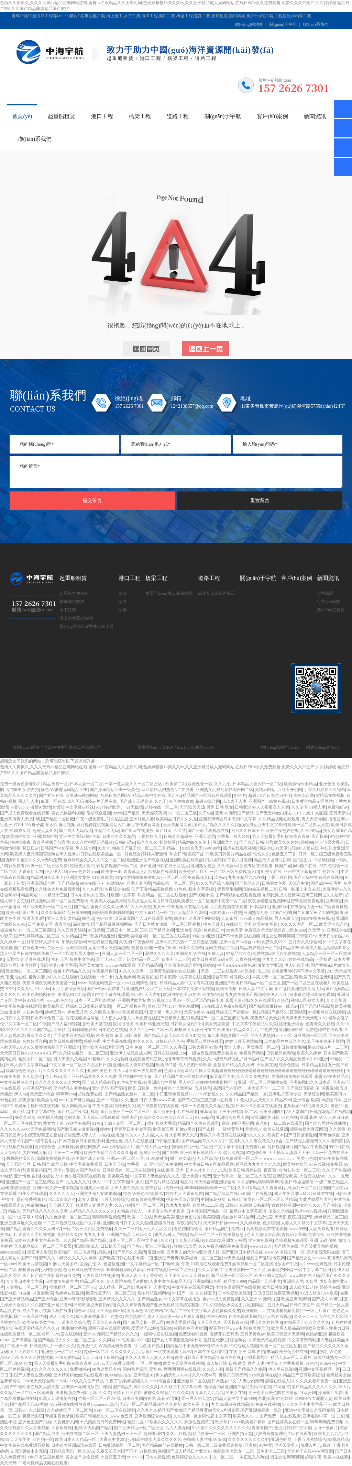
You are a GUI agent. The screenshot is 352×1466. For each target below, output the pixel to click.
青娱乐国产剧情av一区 (236, 1012)
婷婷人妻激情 (155, 854)
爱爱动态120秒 (144, 1328)
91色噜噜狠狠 (181, 801)
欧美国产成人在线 (88, 1158)
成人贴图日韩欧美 (194, 1064)
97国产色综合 (88, 1170)
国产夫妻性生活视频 (32, 1375)
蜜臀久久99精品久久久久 (166, 1392)
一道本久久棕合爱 (73, 1322)
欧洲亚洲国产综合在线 (147, 859)
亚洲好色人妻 (141, 819)
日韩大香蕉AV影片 (205, 1047)
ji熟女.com (296, 930)
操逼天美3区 (33, 918)
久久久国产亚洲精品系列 (49, 1304)
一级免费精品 (67, 1357)
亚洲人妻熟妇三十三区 (271, 1035)
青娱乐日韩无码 (233, 1375)
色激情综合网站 (178, 1070)
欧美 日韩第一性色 (145, 1088)
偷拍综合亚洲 (98, 813)
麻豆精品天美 (222, 1076)
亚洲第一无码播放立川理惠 (86, 1386)
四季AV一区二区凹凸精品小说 (195, 1000)
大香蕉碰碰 (61, 1427)
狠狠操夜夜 (20, 842)
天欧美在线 (266, 1064)
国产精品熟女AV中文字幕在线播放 (169, 1299)
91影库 (6, 936)
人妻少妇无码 (251, 1381)
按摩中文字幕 (81, 959)
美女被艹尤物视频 (82, 1457)
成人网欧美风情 (76, 1105)
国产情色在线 (286, 1246)
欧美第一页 (111, 871)
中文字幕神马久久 (16, 1082)
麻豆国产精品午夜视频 (306, 1146)
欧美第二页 (175, 783)
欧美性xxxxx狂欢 (207, 1205)
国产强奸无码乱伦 (302, 1088)
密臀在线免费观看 (307, 900)
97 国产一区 (183, 1293)
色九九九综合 (274, 959)
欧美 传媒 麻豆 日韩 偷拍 (119, 1035)
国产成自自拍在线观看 (157, 1105)
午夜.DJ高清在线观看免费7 (205, 1263)
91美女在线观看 (32, 1193)
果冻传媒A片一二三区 (328, 1047)
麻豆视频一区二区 (310, 1035)
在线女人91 (52, 1176)
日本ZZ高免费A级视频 (193, 988)
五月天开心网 (289, 789)
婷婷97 (106, 1129)
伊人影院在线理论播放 (127, 1281)
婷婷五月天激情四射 (243, 1041)
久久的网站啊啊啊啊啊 (258, 1181)
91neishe (42, 988)
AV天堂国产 (297, 1111)
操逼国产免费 (330, 1392)
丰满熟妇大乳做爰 (73, 994)
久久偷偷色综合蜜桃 (182, 965)
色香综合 (316, 1234)
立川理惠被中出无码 (28, 1451)
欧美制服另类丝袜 (38, 1322)
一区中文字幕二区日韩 (315, 1269)
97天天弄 (219, 1345)
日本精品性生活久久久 (284, 1041)
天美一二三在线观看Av (222, 971)
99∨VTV (135, 1457)
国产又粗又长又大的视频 (315, 912)
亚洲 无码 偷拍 (323, 1240)
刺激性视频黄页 (198, 1422)
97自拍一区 (43, 1439)
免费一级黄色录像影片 (20, 783)
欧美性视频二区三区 (80, 1433)
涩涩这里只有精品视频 (74, 1035)
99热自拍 (269, 1029)
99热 (314, 1351)
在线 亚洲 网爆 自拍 (247, 1351)
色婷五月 (330, 871)
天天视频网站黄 (177, 824)
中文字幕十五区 (228, 1146)
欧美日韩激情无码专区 (212, 959)
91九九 (104, 848)
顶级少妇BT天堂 (273, 848)
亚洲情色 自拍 (144, 982)
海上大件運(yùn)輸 (76, 618)
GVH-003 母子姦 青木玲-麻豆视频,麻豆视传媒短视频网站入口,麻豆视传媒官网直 (87, 824)
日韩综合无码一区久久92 (72, 1451)
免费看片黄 (255, 1146)
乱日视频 (275, 1146)
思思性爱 (264, 1217)
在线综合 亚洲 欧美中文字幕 (252, 924)
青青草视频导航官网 (51, 842)
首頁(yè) (22, 116)
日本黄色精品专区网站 (312, 801)
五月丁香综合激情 (68, 988)
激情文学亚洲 (269, 965)
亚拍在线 (18, 977)
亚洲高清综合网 (40, 883)
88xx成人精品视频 (256, 918)
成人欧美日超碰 (303, 1287)
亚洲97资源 (63, 1170)
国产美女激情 (91, 965)
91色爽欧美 (102, 877)
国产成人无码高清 (136, 801)
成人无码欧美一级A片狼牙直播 (175, 1316)
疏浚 (123, 593)
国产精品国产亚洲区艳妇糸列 (181, 1076)
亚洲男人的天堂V (197, 1398)
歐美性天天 (259, 1328)
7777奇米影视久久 (207, 1094)
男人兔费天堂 (286, 918)
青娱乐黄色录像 (59, 1416)
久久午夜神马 (204, 1375)
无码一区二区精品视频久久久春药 (151, 1404)
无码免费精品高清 (221, 947)
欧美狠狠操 (212, 994)
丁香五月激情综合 (309, 1439)
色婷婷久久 (67, 1234)
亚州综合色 (45, 1146)
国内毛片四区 (135, 1369)
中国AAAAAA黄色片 (236, 965)
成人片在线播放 (138, 1141)
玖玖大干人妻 (234, 801)
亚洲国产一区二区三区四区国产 (35, 1181)
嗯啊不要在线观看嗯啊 (108, 1328)
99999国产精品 (126, 813)
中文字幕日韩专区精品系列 (209, 1164)
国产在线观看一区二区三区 (39, 947)
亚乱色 (155, 1369)
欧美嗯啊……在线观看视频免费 (271, 1310)
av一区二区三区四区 (36, 930)
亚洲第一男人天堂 (165, 1012)
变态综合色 (20, 1187)
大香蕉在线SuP (313, 1176)
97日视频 (96, 930)
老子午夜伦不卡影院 (325, 1041)
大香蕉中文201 (112, 1439)
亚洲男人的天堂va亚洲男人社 (193, 1252)
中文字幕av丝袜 (79, 807)
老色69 (336, 1105)
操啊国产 (129, 1117)
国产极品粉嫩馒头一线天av (273, 1006)
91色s (97, 1123)
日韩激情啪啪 (293, 1047)
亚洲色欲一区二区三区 (61, 1351)
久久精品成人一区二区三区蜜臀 (43, 1246)
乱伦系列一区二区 (300, 1187)
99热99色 (213, 848)
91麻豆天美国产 (63, 1263)
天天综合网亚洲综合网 (214, 1181)
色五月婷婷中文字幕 (292, 1427)
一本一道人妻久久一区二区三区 (133, 783)
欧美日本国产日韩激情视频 (292, 1135)
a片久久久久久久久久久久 (61, 1070)
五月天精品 (277, 1304)
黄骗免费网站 (279, 1269)
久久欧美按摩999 (105, 1012)
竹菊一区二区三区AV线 (99, 1398)
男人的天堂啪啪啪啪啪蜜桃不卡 (207, 1082)
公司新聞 (325, 593)
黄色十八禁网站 (178, 1088)
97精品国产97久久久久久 (306, 1322)
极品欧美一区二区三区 (232, 1275)
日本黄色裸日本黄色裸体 (312, 994)
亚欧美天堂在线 (96, 1023)
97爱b (58, 807)
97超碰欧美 (256, 1152)
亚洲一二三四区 (67, 1152)
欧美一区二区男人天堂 (308, 824)
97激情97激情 (38, 807)
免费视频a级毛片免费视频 (276, 953)
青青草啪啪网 (229, 889)
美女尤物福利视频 (67, 813)
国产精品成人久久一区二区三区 (67, 1340)
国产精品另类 (47, 1433)
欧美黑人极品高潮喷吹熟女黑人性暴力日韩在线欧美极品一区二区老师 (154, 900)
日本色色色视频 (112, 1029)
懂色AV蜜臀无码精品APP (64, 789)
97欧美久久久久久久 (164, 1422)
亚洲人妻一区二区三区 (122, 953)
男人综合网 (86, 848)
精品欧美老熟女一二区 (233, 1451)
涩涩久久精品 (280, 1211)
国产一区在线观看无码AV (168, 1351)
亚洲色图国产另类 (34, 1422)
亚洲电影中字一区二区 (323, 1416)
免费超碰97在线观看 (324, 1029)
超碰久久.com (144, 1381)
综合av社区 (84, 1310)
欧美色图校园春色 (38, 994)
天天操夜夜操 (154, 813)
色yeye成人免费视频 (220, 1299)
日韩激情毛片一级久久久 (52, 1345)
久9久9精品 (310, 830)
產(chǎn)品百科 (330, 609)
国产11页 (163, 830)
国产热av (135, 1246)
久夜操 (125, 941)
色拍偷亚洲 (316, 1334)
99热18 (180, 918)
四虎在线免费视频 (317, 918)
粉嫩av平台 (186, 1129)
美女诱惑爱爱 (217, 1023)
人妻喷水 (162, 1287)
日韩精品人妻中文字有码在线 (186, 982)
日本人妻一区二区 (86, 783)
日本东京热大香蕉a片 (89, 895)
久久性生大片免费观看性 (57, 889)
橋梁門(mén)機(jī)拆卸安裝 (169, 593)
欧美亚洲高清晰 (295, 1299)
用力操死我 (215, 859)
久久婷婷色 (250, 1222)
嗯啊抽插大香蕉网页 (308, 1129)
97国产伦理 (281, 912)
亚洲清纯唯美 (45, 836)
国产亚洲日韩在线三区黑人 (164, 865)
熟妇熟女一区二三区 (301, 1170)
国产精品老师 (161, 930)
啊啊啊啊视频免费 (108, 1217)
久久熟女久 (32, 1076)
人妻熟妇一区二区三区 (26, 1287)
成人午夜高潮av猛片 (292, 1193)
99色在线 (8, 1100)
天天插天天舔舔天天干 (289, 1152)
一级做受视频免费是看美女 (213, 1053)
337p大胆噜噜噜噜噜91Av (138, 877)
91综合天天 (192, 848)
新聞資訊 (315, 116)
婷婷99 (307, 842)
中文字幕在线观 (116, 1041)
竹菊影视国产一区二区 (117, 865)
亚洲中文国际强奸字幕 (79, 836)
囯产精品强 (67, 883)
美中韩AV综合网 (29, 1000)
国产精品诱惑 (150, 965)
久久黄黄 (337, 1129)
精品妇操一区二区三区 (173, 883)
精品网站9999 (33, 895)
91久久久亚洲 (131, 971)
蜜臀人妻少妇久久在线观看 (53, 977)
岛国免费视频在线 (53, 1158)
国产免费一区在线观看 (280, 1416)
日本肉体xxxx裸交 (225, 912)
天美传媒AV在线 (199, 1012)
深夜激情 (81, 924)
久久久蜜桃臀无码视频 (92, 842)
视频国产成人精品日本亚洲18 (184, 1451)
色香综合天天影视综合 (265, 930)
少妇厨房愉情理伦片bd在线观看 (283, 1433)
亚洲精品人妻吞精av (71, 1088)
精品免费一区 (55, 783)
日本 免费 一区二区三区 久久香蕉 (155, 1047)
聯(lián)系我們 (315, 24)
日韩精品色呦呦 (280, 1053)
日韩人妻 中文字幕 (256, 988)
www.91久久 (261, 1246)
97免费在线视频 (265, 1404)
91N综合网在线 (263, 1375)
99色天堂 (234, 930)
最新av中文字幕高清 (248, 1211)
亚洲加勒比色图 (206, 1281)
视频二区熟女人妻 (307, 1000)
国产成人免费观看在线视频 (25, 813)
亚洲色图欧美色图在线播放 (273, 1392)
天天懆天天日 (192, 807)
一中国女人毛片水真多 (164, 1211)
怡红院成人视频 (243, 1345)
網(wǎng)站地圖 (249, 24)
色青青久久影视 (320, 1023)
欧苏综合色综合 (20, 1070)
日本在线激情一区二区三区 (171, 1269)
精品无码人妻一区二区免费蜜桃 (59, 900)
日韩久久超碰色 (178, 836)
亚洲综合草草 (215, 977)
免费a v (237, 1228)
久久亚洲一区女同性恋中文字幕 (202, 1416)
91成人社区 (310, 1293)
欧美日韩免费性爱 (65, 1041)
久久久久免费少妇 (253, 1076)
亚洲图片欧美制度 (134, 1000)
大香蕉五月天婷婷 (233, 836)
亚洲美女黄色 (78, 877)
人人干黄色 (141, 906)
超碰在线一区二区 (161, 807)
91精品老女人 (129, 1211)
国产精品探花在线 (221, 1193)
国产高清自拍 (23, 1340)
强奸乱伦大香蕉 (161, 1123)
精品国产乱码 (258, 1258)
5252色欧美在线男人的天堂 (34, 1386)
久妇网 (311, 1281)
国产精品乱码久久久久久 (135, 1386)
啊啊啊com (66, 1094)
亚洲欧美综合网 (132, 936)
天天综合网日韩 (110, 1310)
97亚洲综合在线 (336, 930)
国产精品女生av (301, 1258)
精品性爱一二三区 (209, 1433)
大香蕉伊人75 (30, 871)
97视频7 (159, 1000)
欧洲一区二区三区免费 (47, 865)
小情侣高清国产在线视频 (238, 1287)
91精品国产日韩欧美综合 (301, 1375)
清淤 (123, 601)
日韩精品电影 (167, 1141)
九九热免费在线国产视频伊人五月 (158, 1018)
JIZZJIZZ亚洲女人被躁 (226, 1240)
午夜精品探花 (104, 971)
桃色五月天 (213, 924)
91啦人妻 (317, 807)
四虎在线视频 (247, 959)
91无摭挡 (134, 807)
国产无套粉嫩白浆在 (274, 813)
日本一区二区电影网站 (95, 1000)
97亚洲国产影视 (36, 1088)
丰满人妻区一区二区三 (124, 1123)
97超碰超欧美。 (110, 807)
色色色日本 (214, 930)
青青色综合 (329, 1135)
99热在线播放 (111, 1135)
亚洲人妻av (234, 1047)
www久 (6, 1117)
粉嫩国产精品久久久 (71, 971)
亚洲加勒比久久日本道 (310, 1082)
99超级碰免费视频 (147, 1199)
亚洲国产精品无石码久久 (130, 1234)
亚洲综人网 (293, 1281)
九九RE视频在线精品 (230, 1404)
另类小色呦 (307, 1158)
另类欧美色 (118, 1176)
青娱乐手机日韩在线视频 (36, 1105)
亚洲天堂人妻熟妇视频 (133, 1064)
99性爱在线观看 (66, 1334)
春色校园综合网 (188, 1228)
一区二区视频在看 (129, 1006)
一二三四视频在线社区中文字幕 (72, 1222)
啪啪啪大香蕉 (74, 1328)
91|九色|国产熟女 (148, 1345)
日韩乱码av (125, 842)
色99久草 (72, 1117)
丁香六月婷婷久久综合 (324, 789)
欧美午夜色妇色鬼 (282, 830)
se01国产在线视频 (256, 1193)
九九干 (159, 906)
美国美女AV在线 (191, 953)
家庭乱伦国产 (38, 1170)
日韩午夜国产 (302, 1304)
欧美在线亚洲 (275, 1129)
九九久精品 (92, 889)
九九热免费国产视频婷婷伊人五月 (256, 994)
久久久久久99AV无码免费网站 (27, 1129)
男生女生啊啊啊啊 (277, 936)
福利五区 (59, 959)
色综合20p (213, 1386)
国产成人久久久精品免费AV (285, 1059)
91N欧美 (330, 1293)
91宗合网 (307, 1392)
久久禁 (180, 830)
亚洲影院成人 (86, 1246)
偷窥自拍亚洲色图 (237, 1123)
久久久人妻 (212, 1369)
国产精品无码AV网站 (29, 1404)
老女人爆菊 (88, 1199)
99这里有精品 (78, 1123)
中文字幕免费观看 (85, 1164)
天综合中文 (298, 883)
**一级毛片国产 (316, 1310)
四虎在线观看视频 (239, 848)
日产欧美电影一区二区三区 (47, 906)
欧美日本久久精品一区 (76, 1439)
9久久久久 (256, 1135)
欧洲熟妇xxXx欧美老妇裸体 (240, 1422)
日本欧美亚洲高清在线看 (74, 1445)
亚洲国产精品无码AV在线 (248, 1386)
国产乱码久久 (247, 883)
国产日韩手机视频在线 (208, 830)
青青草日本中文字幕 (132, 1129)
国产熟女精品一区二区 (139, 959)
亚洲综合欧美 (285, 1176)
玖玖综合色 (65, 1199)
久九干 (160, 801)
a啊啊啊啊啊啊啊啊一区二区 (209, 1187)
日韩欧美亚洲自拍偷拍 (94, 1304)
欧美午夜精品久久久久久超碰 (111, 1152)
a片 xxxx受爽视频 (315, 1263)
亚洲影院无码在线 (322, 1252)
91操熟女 (148, 1451)
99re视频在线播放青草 (71, 1404)
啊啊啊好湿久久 (20, 1158)
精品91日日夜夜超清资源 (88, 1006)
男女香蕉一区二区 (262, 1047)
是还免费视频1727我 (35, 1199)
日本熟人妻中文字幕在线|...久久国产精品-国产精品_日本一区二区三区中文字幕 (86, 1240)
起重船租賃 (61, 116)
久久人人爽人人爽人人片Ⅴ (149, 1357)
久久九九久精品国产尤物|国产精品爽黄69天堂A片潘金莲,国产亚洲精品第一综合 (210, 1410)
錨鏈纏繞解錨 (71, 601)
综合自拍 (166, 1381)
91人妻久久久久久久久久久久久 (221, 1427)
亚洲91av (280, 906)
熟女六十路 (53, 1123)
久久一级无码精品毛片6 (224, 1059)
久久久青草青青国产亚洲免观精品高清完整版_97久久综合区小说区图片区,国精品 (191, 1304)
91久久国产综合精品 (214, 883)
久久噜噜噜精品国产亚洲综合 (53, 1047)
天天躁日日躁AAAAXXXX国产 (28, 1053)
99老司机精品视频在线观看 (43, 1462)
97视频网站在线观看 (326, 1012)
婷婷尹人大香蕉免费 (184, 1193)
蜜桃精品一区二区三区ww (72, 1287)
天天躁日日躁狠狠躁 (101, 1117)
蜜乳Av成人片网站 (171, 1234)
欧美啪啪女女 (18, 836)
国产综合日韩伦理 (255, 842)
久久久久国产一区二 (298, 924)
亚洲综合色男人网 (232, 1117)
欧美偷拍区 (147, 977)
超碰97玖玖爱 (184, 1246)
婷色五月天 (77, 1012)
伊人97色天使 (296, 965)
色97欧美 (104, 918)
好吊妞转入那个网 (42, 941)
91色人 (242, 1100)
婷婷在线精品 (300, 959)
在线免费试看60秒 (244, 1316)
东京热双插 (135, 1316)
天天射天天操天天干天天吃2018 (298, 1018)
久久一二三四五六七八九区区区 (143, 1228)
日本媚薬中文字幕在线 (180, 977)
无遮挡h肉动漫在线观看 (27, 959)
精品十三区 (57, 895)
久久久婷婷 (117, 1059)
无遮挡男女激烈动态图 (108, 947)
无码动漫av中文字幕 (58, 965)
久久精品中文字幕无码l (181, 1386)
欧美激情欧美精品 (300, 783)
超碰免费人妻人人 (80, 1135)
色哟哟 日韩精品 (255, 1205)
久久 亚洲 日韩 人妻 (139, 1100)
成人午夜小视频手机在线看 (47, 1310)
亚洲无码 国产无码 (109, 1088)
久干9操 (206, 813)
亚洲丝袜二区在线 (193, 1381)
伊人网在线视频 (277, 1316)
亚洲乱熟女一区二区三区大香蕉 (242, 1176)
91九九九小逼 (92, 1234)
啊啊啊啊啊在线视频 (182, 1369)
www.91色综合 (59, 1000)
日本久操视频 (157, 1457)
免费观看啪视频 (193, 1334)
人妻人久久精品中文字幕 (303, 1222)
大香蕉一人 (137, 1164)
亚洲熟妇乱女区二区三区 (148, 988)
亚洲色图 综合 (189, 930)
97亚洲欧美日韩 (265, 1117)
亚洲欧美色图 (99, 1070)
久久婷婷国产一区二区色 (69, 1410)
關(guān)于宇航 (283, 24)
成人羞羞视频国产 (92, 1316)
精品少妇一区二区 (34, 1059)
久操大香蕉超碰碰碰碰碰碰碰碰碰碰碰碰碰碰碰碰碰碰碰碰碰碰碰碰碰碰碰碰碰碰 (269, 1070)
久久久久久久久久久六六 (57, 1082)
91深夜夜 (328, 1363)
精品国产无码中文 (264, 1281)
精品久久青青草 (267, 1187)
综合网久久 (125, 1105)
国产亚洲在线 (51, 795)
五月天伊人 (339, 813)
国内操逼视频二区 (260, 889)
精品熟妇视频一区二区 (260, 947)
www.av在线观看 (121, 965)
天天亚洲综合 (42, 1094)
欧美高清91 (336, 1094)
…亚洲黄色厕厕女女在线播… (172, 971)
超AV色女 (23, 1363)
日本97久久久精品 (118, 836)
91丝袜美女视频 (131, 1082)
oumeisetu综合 (12, 1252)
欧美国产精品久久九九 (237, 1029)
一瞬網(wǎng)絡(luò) (320, 747)
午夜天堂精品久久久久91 (36, 1328)
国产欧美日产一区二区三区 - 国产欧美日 (137, 1111)
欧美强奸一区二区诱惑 (74, 1252)
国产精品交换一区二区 (143, 1322)
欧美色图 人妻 (196, 1404)
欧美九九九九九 (328, 1433)
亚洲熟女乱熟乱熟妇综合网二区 (224, 789)
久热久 (283, 1000)
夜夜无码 (258, 1018)
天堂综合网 (314, 1094)
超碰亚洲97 (154, 1433)
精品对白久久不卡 (194, 842)
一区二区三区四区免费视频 (87, 1228)
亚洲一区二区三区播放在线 (262, 1082)
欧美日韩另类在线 (245, 1170)
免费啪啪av (36, 1205)
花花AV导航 (168, 1398)
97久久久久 (143, 1041)
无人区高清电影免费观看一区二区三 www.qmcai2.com (246, 1158)
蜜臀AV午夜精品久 (332, 1076)
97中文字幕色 (116, 1181)
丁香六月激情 (239, 859)
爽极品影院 (32, 1416)
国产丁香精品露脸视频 (152, 889)
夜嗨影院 (298, 1012)
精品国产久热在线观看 (198, 1123)
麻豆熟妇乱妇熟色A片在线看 (167, 789)
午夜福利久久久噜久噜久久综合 (254, 1141)
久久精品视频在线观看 (279, 819)
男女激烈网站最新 (237, 1217)
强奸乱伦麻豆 (216, 1340)
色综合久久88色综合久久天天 (166, 1117)
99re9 (27, 1381)
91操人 (137, 1181)
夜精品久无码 (106, 830)
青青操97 (253, 1129)
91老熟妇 (96, 1059)
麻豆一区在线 (53, 801)
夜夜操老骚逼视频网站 (268, 900)
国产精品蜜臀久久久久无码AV (101, 906)
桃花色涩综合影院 (182, 1199)
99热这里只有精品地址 (188, 906)
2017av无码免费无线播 (114, 1363)
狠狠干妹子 (198, 854)
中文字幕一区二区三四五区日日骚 (80, 1064)
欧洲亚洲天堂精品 (270, 1275)
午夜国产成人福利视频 (59, 1023)
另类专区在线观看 (256, 865)
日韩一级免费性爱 (145, 1070)
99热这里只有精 (106, 1369)
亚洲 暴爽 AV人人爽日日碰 (324, 1117)
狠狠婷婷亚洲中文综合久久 (296, 1205)
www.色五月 (122, 1416)
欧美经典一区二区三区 (201, 1258)
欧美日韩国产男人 (22, 912)
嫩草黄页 (208, 1111)
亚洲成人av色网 (94, 1187)
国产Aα (174, 795)
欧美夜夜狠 (226, 988)
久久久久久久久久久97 (248, 1439)
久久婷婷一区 (12, 941)
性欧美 (128, 1340)
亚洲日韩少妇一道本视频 (55, 1187)
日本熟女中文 (224, 1381)
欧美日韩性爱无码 (315, 977)
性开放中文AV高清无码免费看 (104, 1345)
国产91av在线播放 (137, 830)
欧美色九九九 (245, 1416)
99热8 (253, 1059)
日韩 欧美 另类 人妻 (247, 1363)
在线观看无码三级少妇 (149, 1059)
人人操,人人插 (154, 1135)
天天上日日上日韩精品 (102, 1357)
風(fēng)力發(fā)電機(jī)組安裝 (86, 626)
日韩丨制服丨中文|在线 (300, 889)
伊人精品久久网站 (190, 912)
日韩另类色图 (274, 883)
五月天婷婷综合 (114, 1199)
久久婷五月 (206, 1293)
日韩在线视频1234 (169, 1053)
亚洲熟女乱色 (256, 912)
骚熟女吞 (22, 830)
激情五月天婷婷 (127, 1392)
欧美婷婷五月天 (193, 871)
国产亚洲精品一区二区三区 (139, 1427)
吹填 (123, 609)
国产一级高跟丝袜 (30, 1316)
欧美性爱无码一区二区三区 (110, 1293)
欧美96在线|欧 (336, 1457)
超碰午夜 (313, 1457)
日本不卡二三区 (176, 959)
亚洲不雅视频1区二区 (237, 1111)
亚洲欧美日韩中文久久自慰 (127, 1222)
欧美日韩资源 (274, 1287)
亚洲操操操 (67, 1146)
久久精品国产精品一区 (246, 1094)
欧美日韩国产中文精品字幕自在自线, (208, 1357)
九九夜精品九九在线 (246, 877)
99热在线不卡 (92, 883)
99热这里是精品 (180, 1322)
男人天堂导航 (313, 819)
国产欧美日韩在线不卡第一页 (125, 1258)
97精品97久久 (238, 953)
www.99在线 (300, 1275)
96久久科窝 (25, 1117)
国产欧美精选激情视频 (77, 1129)
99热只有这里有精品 (45, 1457)
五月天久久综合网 (304, 941)
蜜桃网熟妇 (90, 1146)
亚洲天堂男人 (286, 1445)
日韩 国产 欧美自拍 (50, 1164)
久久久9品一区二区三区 (151, 1029)
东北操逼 (266, 1398)
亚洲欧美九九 (225, 842)
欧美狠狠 (211, 1217)
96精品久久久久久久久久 (92, 1211)
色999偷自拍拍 (117, 1375)
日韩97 (231, 1205)
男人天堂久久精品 (69, 1059)
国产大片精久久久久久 (214, 824)
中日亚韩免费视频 (172, 1094)
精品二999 (179, 1310)
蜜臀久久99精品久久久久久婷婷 (68, 1258)
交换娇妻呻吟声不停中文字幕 (298, 971)
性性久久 (261, 854)
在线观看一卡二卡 (96, 977)
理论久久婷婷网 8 (266, 1322)
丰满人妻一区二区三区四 (274, 977)
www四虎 (167, 1100)
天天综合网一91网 (50, 1381)
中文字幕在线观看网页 (192, 1287)
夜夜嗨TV (273, 1170)
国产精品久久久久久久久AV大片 (321, 1386)
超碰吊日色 (150, 1152)
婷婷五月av (55, 1012)
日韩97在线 (322, 1193)
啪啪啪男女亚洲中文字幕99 (261, 824)
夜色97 (262, 1123)
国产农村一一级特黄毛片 (220, 1129)
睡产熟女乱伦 (182, 1158)
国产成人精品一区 (152, 1146)
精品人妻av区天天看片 (291, 1357)
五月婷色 (203, 1088)
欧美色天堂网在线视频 (183, 1363)
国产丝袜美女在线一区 (288, 1422)
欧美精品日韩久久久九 (176, 819)
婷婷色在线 (330, 1287)
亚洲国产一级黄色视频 (269, 801)
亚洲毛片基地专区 (284, 1094)
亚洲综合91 (143, 1375)
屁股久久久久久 (159, 953)
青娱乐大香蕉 (294, 1234)
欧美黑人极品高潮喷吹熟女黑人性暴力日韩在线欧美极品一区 (66, 854)
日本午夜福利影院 (210, 1351)
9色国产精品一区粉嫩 (54, 819)
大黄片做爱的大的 (315, 1199)
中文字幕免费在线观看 (20, 1006)
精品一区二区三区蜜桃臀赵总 (217, 1234)
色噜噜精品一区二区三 (191, 1146)
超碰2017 (256, 795)
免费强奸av (338, 807)
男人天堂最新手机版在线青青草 (281, 836)
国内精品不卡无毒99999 (187, 1345)
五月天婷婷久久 (24, 1351)
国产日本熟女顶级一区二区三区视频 (167, 924)
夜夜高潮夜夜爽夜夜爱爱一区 (49, 982)
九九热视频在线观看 (229, 906)
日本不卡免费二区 (47, 1018)
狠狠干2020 (216, 1316)
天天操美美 (164, 1217)
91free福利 (204, 1117)
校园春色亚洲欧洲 (190, 1328)
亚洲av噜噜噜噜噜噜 (77, 1299)
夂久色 (167, 1240)
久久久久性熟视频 (36, 1357)
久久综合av (227, 865)
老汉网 (279, 1258)
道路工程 (178, 116)
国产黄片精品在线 (161, 1181)
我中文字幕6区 (201, 889)
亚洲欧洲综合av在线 (152, 1416)
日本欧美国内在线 (138, 1398)
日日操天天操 (112, 1246)
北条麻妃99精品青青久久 (305, 1105)
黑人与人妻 (28, 801)
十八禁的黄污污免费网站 (102, 1422)
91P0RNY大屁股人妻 (313, 1398)
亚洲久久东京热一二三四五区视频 (186, 941)
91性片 (240, 795)
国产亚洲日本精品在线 (242, 1252)
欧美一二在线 (139, 1217)
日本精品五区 (313, 1064)
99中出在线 (339, 1146)
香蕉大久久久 (38, 1035)
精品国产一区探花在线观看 (207, 795)
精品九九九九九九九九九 (258, 1164)
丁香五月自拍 (279, 877)
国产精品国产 (217, 1228)
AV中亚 (143, 1340)
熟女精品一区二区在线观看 (162, 895)
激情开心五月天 (224, 1334)
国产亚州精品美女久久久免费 (90, 1076)
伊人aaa (120, 1070)
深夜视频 (329, 1088)
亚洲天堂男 (205, 836)
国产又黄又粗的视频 (319, 1246)
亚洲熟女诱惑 (203, 865)
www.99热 (298, 1228)
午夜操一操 (17, 1345)
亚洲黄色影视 (260, 1240)
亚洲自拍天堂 (240, 1433)
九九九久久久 (78, 1181)
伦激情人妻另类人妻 (94, 1205)
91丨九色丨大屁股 (310, 813)
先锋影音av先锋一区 (163, 1187)
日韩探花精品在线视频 (330, 1111)
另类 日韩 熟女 (219, 807)
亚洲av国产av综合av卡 (239, 941)
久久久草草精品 (55, 912)
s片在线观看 (187, 1111)
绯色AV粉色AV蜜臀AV (143, 1193)
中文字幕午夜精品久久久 (254, 1023)
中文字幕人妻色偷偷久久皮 (155, 1176)
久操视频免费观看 (291, 1240)
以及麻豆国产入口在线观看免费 (143, 918)
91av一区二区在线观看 (114, 1410)
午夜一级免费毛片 (92, 819)
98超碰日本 (331, 1100)
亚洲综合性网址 (162, 1082)
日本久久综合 (190, 947)
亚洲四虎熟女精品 (63, 918)
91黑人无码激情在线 (57, 1398)
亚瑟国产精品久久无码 (233, 1064)
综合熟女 (238, 1340)
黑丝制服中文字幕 (136, 1076)
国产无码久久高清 (129, 1252)
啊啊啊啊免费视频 (326, 1422)
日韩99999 (81, 912)
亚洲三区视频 (157, 1246)
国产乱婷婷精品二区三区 (36, 936)
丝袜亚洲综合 (291, 1023)
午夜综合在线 (116, 889)
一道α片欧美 (165, 947)
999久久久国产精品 (86, 1381)
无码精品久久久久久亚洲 (45, 1211)
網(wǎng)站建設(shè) (279, 747)
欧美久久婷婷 (286, 842)
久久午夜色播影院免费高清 (223, 1246)
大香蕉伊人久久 (183, 1135)
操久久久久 (147, 842)
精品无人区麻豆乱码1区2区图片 (283, 859)
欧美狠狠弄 (76, 947)
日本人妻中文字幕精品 (26, 1064)
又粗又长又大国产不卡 (117, 1451)
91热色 (180, 889)
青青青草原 (336, 1000)
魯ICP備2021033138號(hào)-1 (188, 747)
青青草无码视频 (186, 1059)
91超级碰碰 (324, 859)
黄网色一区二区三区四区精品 (270, 1199)
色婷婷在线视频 (69, 1293)
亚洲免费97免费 (196, 1176)
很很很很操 (123, 1023)
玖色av (220, 877)
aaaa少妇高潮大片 (118, 1146)
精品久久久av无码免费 (40, 859)
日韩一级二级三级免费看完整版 (214, 1445)
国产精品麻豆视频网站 (111, 924)
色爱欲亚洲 (141, 947)
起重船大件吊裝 (73, 593)
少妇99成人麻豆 (36, 1152)
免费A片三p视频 (316, 1445)
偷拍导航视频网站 (153, 1293)
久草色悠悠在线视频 (267, 1340)
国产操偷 (319, 836)
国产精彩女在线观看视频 (238, 895)
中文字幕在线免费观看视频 (25, 1445)
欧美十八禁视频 (32, 1263)
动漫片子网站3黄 (203, 918)
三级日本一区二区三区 (126, 930)
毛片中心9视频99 (310, 1211)
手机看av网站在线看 (204, 1041)
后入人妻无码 (177, 1427)
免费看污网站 (251, 1053)
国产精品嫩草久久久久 (202, 1141)
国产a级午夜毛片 (326, 883)
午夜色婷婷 (143, 941)
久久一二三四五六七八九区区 (321, 1316)
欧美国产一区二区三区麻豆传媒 (220, 1018)
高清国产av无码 (227, 1088)
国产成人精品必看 (98, 1082)
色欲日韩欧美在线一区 (83, 1269)
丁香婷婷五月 (149, 836)
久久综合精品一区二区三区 (83, 1053)
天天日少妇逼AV (333, 936)
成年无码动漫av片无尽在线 (92, 801)
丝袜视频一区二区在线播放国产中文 (265, 1263)
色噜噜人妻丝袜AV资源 (204, 1439)
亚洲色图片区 (188, 1217)
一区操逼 (323, 959)
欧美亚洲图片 (272, 1111)
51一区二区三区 (182, 813)
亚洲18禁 (156, 1252)
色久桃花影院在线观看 (85, 1176)
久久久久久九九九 (127, 1351)
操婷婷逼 (168, 842)
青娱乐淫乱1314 (162, 1006)
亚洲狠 (250, 1445)
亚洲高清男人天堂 (16, 819)
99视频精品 (338, 1439)
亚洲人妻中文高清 (126, 1187)
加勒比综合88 (74, 941)
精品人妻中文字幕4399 (235, 1398)
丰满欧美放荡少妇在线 (287, 1351)
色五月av (53, 1076)
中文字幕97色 (43, 1111)
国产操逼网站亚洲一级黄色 (114, 789)
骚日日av (30, 848)
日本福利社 (260, 906)
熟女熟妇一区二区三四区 (28, 971)
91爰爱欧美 (43, 1293)
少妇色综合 (51, 1269)
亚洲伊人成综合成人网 (130, 1053)
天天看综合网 (18, 1164)
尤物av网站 (265, 789)
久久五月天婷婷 (71, 930)
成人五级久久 (61, 1316)
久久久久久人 (61, 1193)
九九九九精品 (178, 1205)
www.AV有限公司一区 (285, 1252)
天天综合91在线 (106, 1322)
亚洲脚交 (334, 900)
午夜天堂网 (102, 1105)
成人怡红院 (216, 1363)
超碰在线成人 (277, 1381)
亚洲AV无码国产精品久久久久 (110, 1334)
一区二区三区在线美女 (169, 936)
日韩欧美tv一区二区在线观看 (128, 1170)
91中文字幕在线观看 (110, 994)
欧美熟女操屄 (295, 1164)
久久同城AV (110, 1340)
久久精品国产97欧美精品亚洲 (89, 936)
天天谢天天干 (61, 1205)
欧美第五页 (163, 1129)
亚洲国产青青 (166, 1258)
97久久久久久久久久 (49, 1369)
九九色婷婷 (125, 977)
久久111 (244, 1187)
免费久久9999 (274, 941)
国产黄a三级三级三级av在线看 (206, 1100)
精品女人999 (234, 1281)
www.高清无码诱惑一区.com (104, 982)
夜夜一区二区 (233, 900)
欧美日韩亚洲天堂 (151, 1023)
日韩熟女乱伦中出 (186, 1023)
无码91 (12, 859)
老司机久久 (239, 977)
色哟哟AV (159, 1310)
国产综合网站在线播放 (326, 1123)
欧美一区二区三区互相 (280, 1345)
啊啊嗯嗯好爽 (84, 1029)
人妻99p (17, 807)
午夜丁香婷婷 (118, 1381)
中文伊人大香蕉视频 (285, 1363)
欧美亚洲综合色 (333, 924)
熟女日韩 (177, 854)
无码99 (166, 1328)
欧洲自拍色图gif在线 (181, 994)
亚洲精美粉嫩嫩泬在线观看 (78, 1375)
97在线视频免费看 (325, 1164)
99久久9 (132, 1135)
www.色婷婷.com (84, 871)
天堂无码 (8, 1462)
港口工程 (102, 116)
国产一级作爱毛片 (40, 1141)
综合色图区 (289, 1064)
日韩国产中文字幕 (57, 848)
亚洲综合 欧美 (306, 1100)
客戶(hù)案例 (272, 116)
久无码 (314, 930)
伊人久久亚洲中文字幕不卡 (306, 1404)
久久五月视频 (178, 1433)
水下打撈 (67, 609)
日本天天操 (114, 1164)
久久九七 (222, 783)
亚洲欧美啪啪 (291, 1029)
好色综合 (132, 854)
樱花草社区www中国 (228, 1328)
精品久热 (291, 947)
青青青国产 (262, 1427)
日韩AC (235, 1199)
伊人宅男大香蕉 (329, 842)
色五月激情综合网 (263, 1234)
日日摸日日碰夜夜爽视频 (275, 1293)
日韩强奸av (306, 936)
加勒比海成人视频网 (281, 895)
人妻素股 (229, 918)
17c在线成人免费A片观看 (224, 1006)
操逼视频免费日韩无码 (76, 1392)
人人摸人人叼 (112, 1018)
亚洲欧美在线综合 (186, 859)
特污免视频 (233, 1152)
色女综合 (271, 1222)
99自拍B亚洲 (204, 936)
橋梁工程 (140, 116)
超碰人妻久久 (45, 830)
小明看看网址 (256, 1357)
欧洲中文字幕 (123, 895)
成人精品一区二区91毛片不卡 (125, 1287)
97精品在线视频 (330, 795)
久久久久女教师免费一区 (314, 1381)
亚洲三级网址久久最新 (322, 895)
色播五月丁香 (284, 854)
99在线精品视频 (102, 941)
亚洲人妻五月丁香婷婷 (141, 1275)
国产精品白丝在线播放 (162, 1445)
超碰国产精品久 (273, 1012)
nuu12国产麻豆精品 (76, 1100)
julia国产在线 (305, 865)
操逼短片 (8, 930)
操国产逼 (283, 865)
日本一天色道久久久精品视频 (207, 1105)
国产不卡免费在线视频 (238, 936)
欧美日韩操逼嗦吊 (297, 1181)
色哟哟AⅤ (116, 883)
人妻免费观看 (321, 1228)
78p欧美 (172, 1263)
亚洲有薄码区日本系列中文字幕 (227, 819)
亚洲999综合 (107, 1100)
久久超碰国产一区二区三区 (139, 1205)
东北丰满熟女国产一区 (228, 1035)
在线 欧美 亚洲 (170, 1170)
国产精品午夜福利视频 (78, 1111)
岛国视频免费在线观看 (292, 1076)
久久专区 (299, 807)
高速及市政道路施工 (216, 593)
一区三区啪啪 (148, 1363)
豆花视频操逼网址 (82, 1018)
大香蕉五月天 (112, 1457)
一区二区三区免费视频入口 (234, 871)
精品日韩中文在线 (149, 795)
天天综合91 (10, 1152)
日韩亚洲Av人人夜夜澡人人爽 (262, 807)
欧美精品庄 (53, 1006)
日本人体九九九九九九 (206, 1170)
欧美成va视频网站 (82, 795)
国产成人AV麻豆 (327, 1299)
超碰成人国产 (82, 865)
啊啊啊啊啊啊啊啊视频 (112, 912)
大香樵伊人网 (65, 1422)
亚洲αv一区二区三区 (125, 1158)
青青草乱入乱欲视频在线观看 (150, 871)
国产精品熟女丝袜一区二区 (129, 1094)
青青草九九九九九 (207, 1392)
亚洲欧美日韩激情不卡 (200, 1152)
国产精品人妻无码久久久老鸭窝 (314, 1141)
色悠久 (117, 1316)
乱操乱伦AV (91, 1263)
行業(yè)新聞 (328, 601)
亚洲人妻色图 (138, 883)
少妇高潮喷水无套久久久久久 (155, 1439)
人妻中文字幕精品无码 (170, 1281)
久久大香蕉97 (210, 1269)
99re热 (137, 994)
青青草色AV (138, 1310)
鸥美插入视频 (49, 1117)
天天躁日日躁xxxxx (220, 1222)
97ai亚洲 (320, 1059)
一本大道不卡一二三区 (264, 1088)
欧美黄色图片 (134, 1012)
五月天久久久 (209, 1322)
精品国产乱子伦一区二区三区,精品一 (146, 848)
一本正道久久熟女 (251, 1457)
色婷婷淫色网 (34, 1041)
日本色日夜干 (279, 795)
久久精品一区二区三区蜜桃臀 (27, 1392)
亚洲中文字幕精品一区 (319, 1369)
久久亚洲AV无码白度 (260, 1299)
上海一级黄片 (325, 1427)
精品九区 (135, 1422)
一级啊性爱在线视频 (158, 1334)
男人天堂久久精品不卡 (270, 1100)
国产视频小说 (201, 895)
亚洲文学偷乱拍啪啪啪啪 (98, 1193)
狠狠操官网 (28, 1269)
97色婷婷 (284, 1398)
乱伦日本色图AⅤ (115, 795)
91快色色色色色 (169, 1041)
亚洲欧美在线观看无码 (102, 1047)
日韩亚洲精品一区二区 (119, 1445)
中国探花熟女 (213, 1199)
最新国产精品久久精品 (245, 1369)
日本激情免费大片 (61, 1281)
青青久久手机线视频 (36, 1234)
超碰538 (104, 1252)
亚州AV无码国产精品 (234, 813)
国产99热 (170, 1152)
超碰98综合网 (207, 801)
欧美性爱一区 (200, 783)
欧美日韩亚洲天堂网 (285, 1334)
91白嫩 (24, 1293)
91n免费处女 (156, 1158)
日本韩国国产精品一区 (207, 1211)
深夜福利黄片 (189, 1222)
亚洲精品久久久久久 (116, 1299)
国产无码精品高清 (316, 1006)
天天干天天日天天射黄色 (187, 1275)
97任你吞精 (32, 1012)
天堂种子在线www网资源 (310, 1451)
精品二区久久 (92, 1281)
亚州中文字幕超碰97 (302, 871)
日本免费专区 (40, 924)
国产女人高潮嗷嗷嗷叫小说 (176, 1340)
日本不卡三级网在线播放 (258, 1105)
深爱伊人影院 (39, 1252)
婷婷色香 (92, 1041)
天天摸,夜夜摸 (287, 1217)
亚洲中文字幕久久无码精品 (309, 1410)
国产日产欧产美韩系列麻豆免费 (51, 1275)
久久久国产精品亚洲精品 (47, 1029)
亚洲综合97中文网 (165, 1164)
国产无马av (106, 959)
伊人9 (97, 1181)
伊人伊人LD (56, 871)
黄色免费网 (188, 1006)
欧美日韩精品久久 (92, 1416)
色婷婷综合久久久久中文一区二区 (94, 859)
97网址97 (281, 1386)
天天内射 (152, 994)
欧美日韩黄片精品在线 (230, 854)
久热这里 (119, 819)
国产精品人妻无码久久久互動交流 (175, 1035)
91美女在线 (271, 871)
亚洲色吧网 (281, 1439)
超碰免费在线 (90, 1094)
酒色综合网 (303, 795)
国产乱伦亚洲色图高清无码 (299, 988)
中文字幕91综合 (28, 1217)
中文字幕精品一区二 (153, 912)
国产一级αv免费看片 (105, 988)
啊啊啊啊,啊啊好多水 (126, 1269)
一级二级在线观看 (286, 1123)
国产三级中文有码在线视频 (318, 877)
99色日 (88, 918)
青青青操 (63, 924)
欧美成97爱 (166, 1064)
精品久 (186, 1181)
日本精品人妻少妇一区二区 (257, 783)
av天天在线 (234, 1258)
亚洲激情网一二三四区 (245, 1269)
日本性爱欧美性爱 (234, 1293)
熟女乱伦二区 (257, 971)
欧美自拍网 (47, 1100)
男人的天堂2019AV (173, 1375)
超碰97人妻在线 (304, 848)
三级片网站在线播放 (100, 1275)
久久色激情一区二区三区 (67, 1217)
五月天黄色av (252, 1334)
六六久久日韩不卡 (247, 830)
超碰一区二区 (96, 1351)
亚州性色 (114, 1141)
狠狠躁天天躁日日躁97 (195, 1029)
